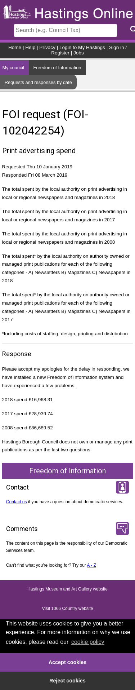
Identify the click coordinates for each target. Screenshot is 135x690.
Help (30, 47)
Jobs (78, 53)
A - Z (91, 565)
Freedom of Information (57, 67)
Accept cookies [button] (68, 662)
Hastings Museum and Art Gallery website (67, 589)
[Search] (65, 30)
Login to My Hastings (82, 47)
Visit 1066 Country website (67, 608)
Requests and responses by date (38, 82)
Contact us (16, 501)
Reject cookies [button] (67, 681)
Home (14, 47)
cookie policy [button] (87, 642)
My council (13, 67)
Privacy (47, 47)
